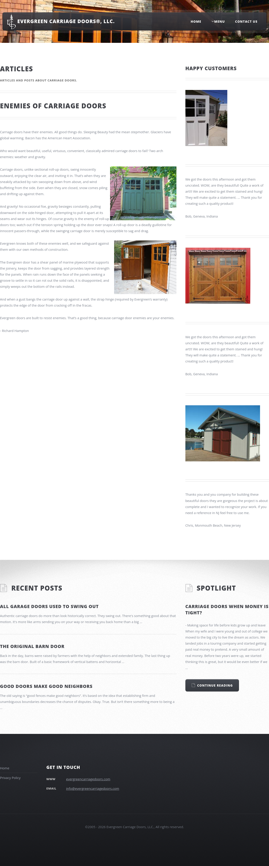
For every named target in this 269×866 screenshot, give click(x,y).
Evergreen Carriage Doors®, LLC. (66, 21)
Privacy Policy (10, 777)
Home (196, 21)
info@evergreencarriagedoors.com (92, 788)
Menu (219, 21)
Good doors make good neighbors (46, 686)
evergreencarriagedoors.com (88, 779)
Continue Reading (215, 685)
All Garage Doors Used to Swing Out (49, 606)
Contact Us (246, 21)
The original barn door (32, 646)
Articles (16, 68)
